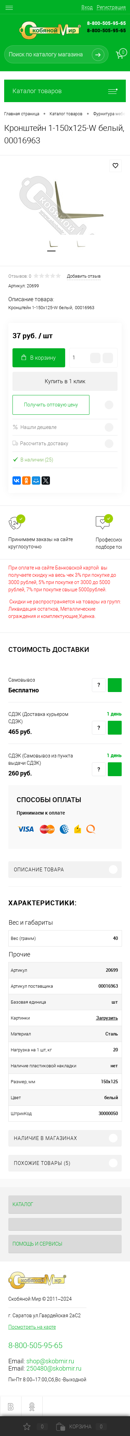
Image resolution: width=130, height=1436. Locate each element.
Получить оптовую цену (51, 404)
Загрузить (107, 1018)
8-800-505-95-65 (106, 30)
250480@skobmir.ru (53, 1368)
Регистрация (111, 7)
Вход (87, 7)
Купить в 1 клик (65, 381)
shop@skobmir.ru (50, 1361)
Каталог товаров (65, 91)
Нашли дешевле (34, 427)
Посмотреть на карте (32, 1327)
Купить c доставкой (115, 685)
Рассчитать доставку (40, 443)
